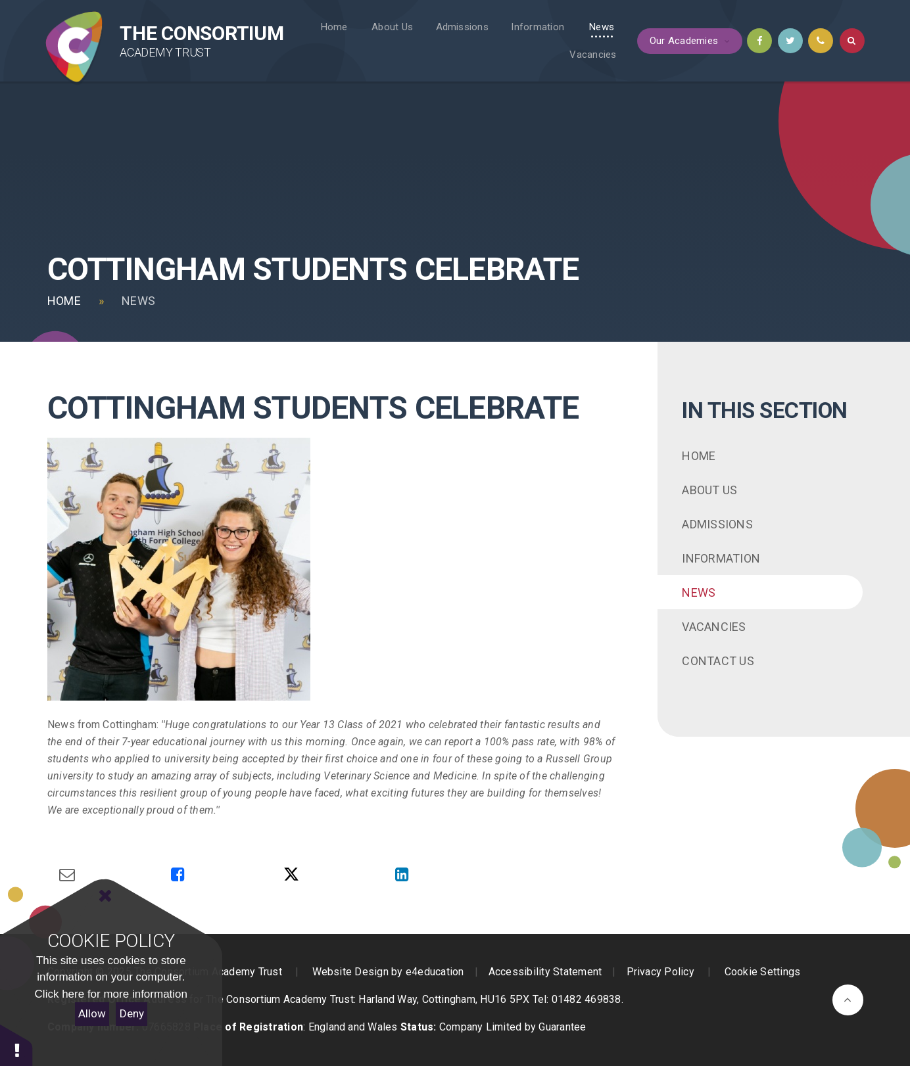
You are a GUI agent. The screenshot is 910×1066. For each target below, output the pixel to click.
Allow (92, 1013)
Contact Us (718, 661)
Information (721, 558)
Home (64, 301)
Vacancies (714, 627)
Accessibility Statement (545, 971)
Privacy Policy (660, 971)
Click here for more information (111, 994)
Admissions (717, 524)
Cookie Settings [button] (763, 971)
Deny (132, 1013)
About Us (709, 490)
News (138, 301)
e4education (435, 971)
